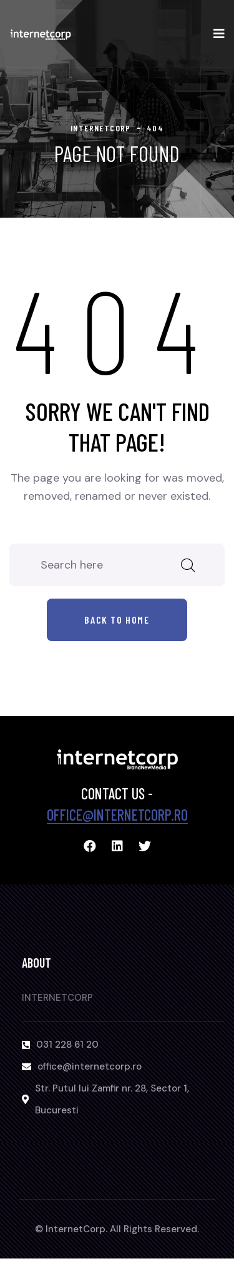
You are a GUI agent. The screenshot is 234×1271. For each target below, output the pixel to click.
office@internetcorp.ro (117, 815)
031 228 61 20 (67, 1044)
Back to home (116, 619)
